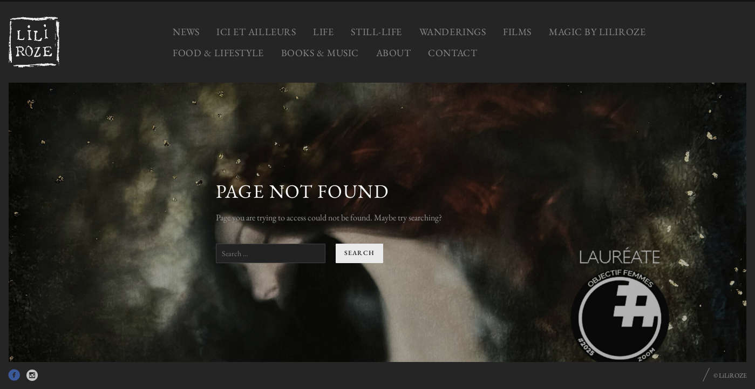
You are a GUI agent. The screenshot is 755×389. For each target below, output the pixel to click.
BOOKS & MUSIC (320, 52)
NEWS (186, 31)
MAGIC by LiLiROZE (597, 31)
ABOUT (393, 52)
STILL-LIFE (376, 31)
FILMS (517, 31)
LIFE (323, 31)
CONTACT (452, 52)
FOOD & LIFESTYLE (218, 52)
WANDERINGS (452, 31)
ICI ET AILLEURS (256, 31)
